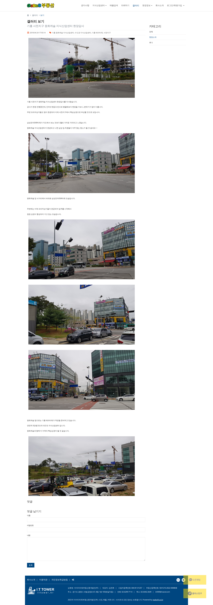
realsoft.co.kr (158, 599)
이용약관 (43, 579)
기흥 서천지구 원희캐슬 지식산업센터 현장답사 (55, 26)
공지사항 (85, 5)
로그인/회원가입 (175, 5)
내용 (28, 535)
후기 (151, 42)
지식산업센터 (99, 5)
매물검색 (114, 5)
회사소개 (160, 5)
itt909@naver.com (162, 592)
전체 (151, 31)
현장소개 (152, 37)
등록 (31, 565)
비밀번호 (30, 525)
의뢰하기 (125, 5)
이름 (28, 515)
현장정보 (147, 5)
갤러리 (136, 5)
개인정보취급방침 (59, 579)
